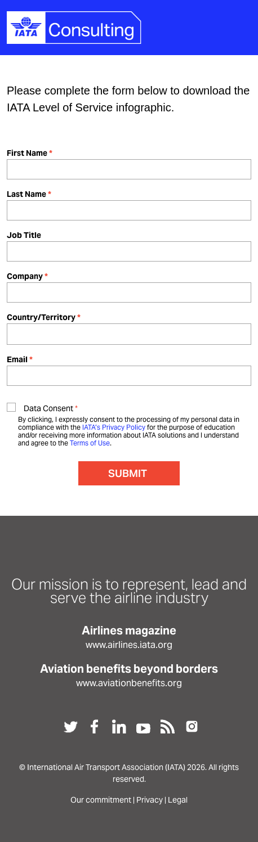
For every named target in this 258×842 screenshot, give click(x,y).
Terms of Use (90, 443)
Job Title (24, 235)
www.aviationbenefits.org (129, 683)
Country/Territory (41, 317)
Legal (178, 800)
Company (25, 276)
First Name (27, 153)
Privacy (149, 800)
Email (17, 359)
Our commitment (100, 800)
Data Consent (48, 408)
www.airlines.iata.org (129, 645)
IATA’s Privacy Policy (113, 427)
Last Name (26, 194)
